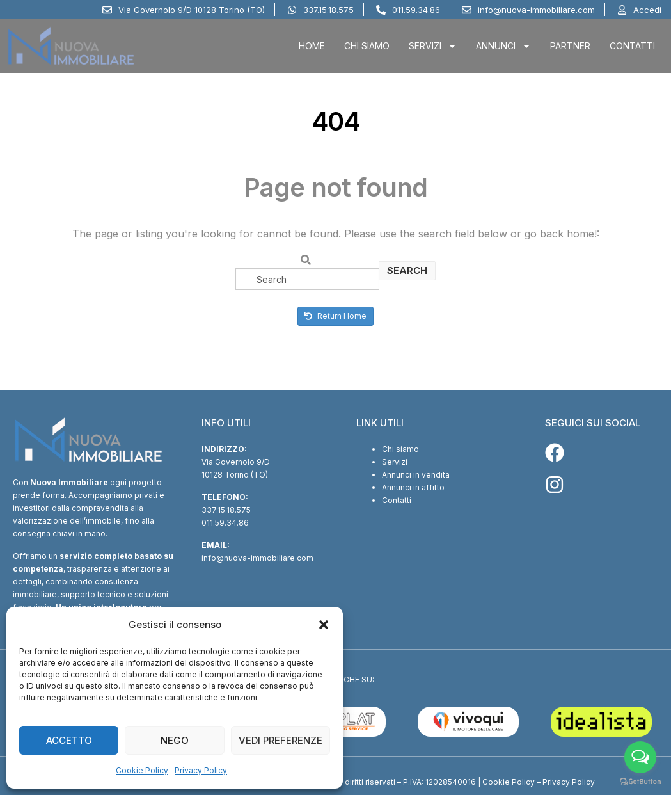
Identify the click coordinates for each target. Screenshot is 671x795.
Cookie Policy (142, 770)
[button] (323, 624)
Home (312, 45)
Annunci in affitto (413, 487)
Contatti (632, 45)
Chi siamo (400, 449)
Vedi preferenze (280, 740)
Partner (570, 45)
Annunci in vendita (416, 474)
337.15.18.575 (226, 510)
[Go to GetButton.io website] (640, 782)
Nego (175, 740)
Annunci (503, 46)
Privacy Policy (201, 770)
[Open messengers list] (640, 757)
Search (407, 270)
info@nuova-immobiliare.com (257, 558)
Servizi (433, 46)
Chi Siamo (367, 45)
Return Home (335, 316)
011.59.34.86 (225, 522)
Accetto (69, 740)
